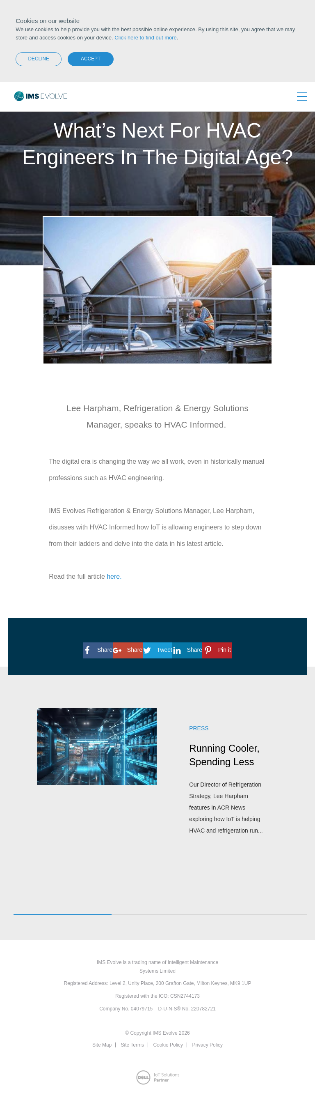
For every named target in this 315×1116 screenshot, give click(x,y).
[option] (157, 782)
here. (114, 576)
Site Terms (132, 1045)
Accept (90, 59)
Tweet (157, 650)
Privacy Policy (207, 1045)
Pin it (217, 650)
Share (97, 650)
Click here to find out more (145, 38)
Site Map (102, 1045)
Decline (38, 59)
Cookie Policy (168, 1045)
